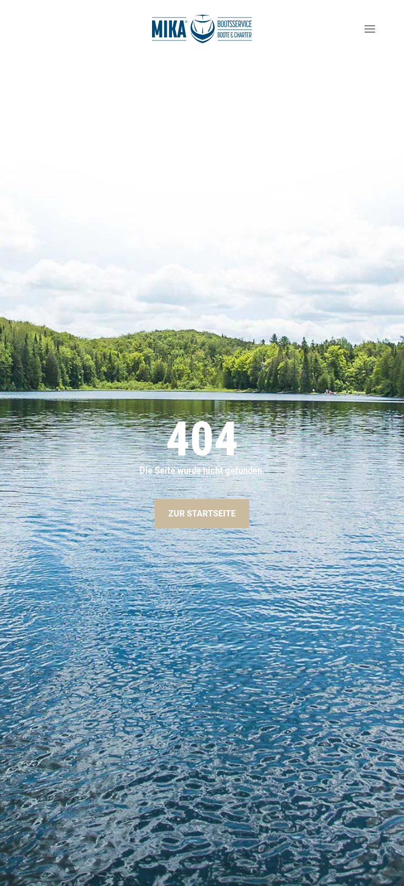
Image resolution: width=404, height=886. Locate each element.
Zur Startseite (202, 514)
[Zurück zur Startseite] (202, 29)
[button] (369, 29)
